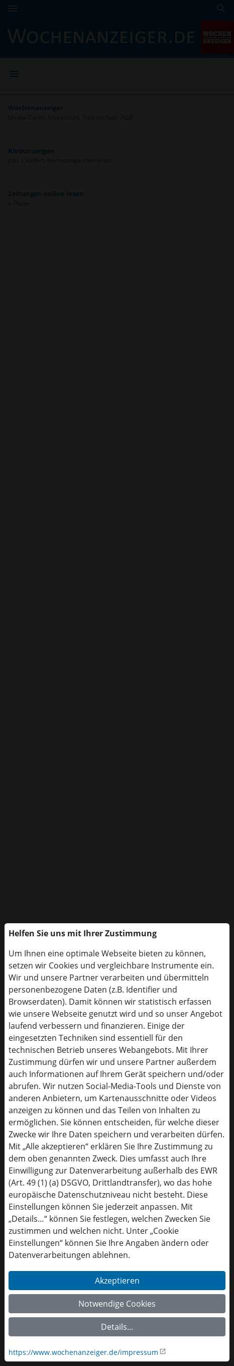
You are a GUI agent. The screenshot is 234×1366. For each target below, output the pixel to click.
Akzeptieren (117, 1280)
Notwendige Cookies (117, 1303)
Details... (117, 1326)
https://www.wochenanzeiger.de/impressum (83, 1352)
